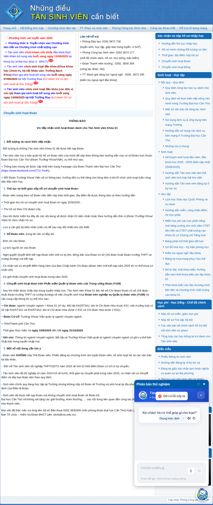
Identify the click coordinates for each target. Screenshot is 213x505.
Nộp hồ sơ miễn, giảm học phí (179, 313)
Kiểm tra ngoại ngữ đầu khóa (183, 253)
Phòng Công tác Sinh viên (129, 28)
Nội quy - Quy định (172, 82)
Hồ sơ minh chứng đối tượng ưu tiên (184, 49)
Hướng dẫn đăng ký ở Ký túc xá (180, 362)
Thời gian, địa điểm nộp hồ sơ (180, 55)
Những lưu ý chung (177, 146)
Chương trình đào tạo (62, 28)
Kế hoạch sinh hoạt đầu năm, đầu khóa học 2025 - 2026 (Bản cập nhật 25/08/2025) (187, 162)
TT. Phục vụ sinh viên (94, 28)
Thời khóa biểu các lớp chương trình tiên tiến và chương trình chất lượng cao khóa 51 (187, 289)
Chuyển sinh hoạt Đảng (176, 67)
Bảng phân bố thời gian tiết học (184, 241)
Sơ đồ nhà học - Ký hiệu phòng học (187, 247)
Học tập (165, 194)
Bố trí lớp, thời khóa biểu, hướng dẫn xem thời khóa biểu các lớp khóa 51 (187, 274)
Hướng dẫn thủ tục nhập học (179, 43)
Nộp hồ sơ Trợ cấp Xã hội (177, 319)
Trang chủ (9, 28)
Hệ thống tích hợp (32, 28)
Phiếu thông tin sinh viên (176, 356)
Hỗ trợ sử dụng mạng (193, 28)
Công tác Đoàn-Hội (162, 28)
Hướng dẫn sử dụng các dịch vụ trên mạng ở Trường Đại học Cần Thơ (185, 135)
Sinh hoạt (167, 151)
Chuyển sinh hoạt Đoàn (20, 113)
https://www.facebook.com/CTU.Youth (25, 170)
